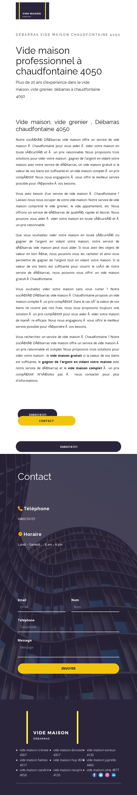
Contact (46, 421)
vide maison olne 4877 (103, 770)
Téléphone (26, 620)
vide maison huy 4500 (69, 760)
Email (22, 600)
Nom (75, 600)
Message (25, 640)
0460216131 (37, 414)
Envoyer (68, 668)
